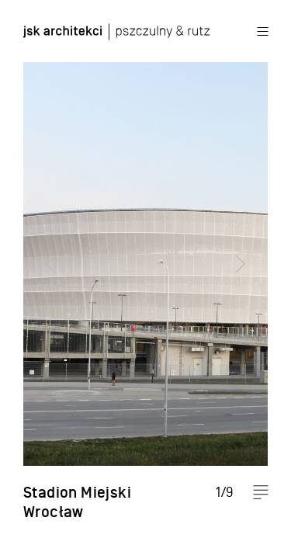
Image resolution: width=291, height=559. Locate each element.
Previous (42, 279)
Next (248, 279)
